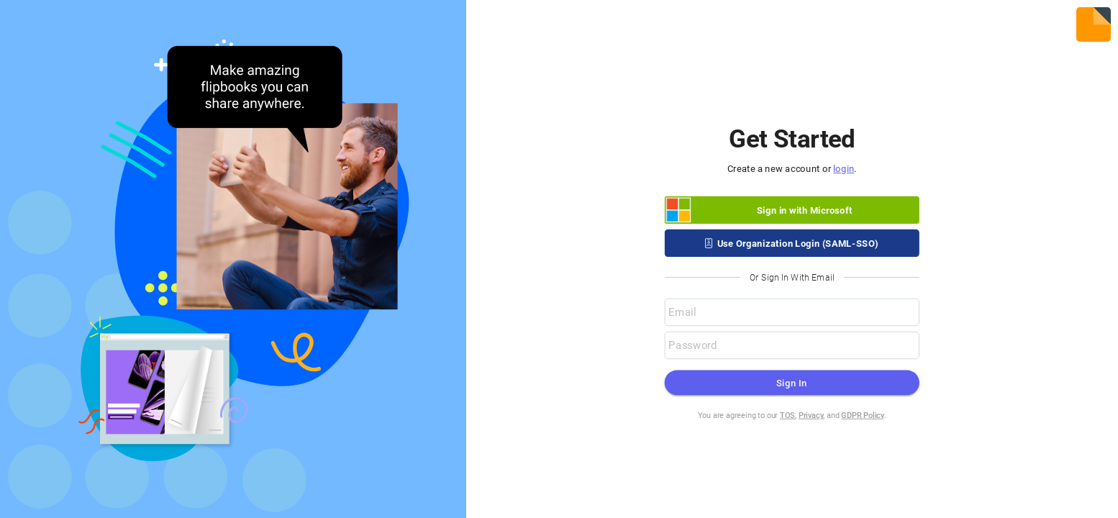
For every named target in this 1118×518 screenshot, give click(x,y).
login (844, 168)
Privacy (811, 415)
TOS (787, 415)
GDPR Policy (863, 415)
